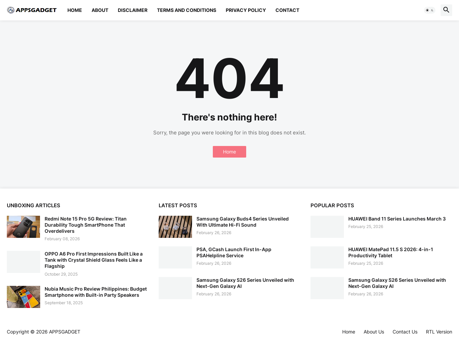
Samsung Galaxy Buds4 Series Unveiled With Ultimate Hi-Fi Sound (242, 222)
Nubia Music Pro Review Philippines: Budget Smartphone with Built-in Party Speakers (96, 292)
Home (74, 10)
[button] (430, 10)
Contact (287, 10)
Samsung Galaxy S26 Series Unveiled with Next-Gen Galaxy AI (245, 283)
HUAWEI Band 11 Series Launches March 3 (397, 219)
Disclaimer (132, 10)
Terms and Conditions (186, 10)
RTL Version (439, 332)
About (100, 10)
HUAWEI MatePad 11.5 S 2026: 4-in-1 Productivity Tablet (390, 252)
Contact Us (405, 332)
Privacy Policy (246, 10)
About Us (374, 332)
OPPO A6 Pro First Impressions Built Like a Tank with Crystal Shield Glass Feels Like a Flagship (94, 260)
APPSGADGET (64, 332)
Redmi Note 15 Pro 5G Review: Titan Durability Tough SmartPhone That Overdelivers (86, 225)
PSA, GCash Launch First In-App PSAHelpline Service (233, 252)
